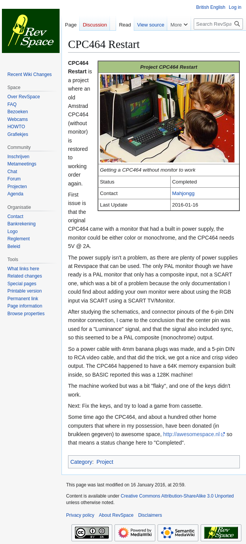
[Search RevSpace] (218, 24)
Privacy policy (80, 515)
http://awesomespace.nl (191, 434)
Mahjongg (183, 193)
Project (104, 462)
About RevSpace (116, 515)
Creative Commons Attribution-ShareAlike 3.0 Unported (177, 496)
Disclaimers (150, 515)
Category (81, 462)
